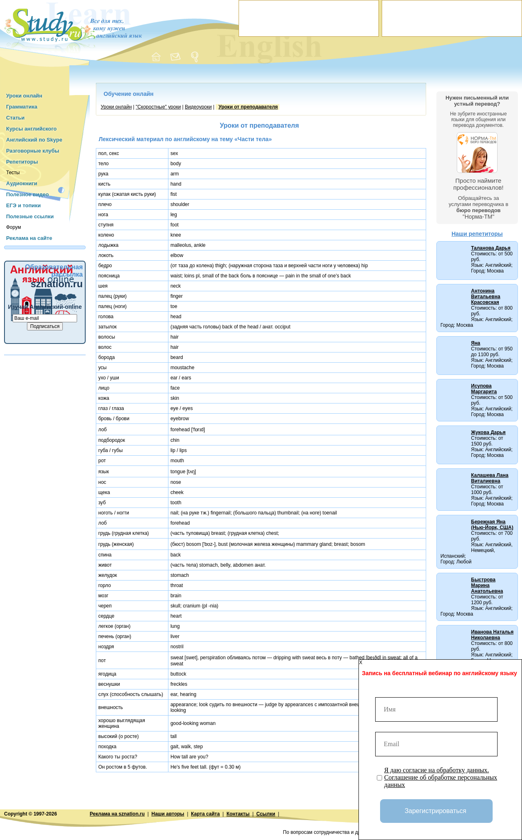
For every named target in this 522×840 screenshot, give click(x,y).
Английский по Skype (34, 140)
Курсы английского (31, 129)
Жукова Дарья (488, 432)
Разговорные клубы (32, 151)
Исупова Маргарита (484, 389)
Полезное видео (27, 194)
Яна (475, 343)
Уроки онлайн (24, 96)
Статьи (15, 118)
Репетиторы (22, 162)
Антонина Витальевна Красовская (485, 296)
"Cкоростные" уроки (158, 107)
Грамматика (21, 107)
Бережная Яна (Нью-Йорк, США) (492, 524)
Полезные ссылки (30, 216)
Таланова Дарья (491, 248)
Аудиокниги (21, 183)
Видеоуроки (198, 107)
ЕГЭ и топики (23, 205)
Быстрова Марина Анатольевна (487, 585)
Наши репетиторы (477, 234)
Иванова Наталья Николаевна (492, 635)
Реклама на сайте (29, 238)
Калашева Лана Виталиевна (490, 478)
